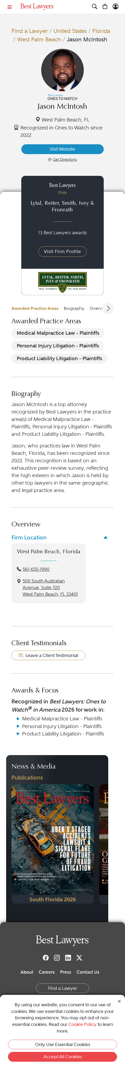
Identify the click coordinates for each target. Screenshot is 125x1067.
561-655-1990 (36, 569)
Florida (101, 31)
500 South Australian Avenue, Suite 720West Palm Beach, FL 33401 (50, 587)
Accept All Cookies (62, 1056)
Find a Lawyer (29, 31)
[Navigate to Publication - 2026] (52, 844)
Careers (47, 972)
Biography (74, 308)
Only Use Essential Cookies (62, 1044)
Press (65, 972)
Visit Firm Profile (62, 251)
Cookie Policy (82, 1024)
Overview (99, 308)
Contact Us (88, 972)
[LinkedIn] (68, 957)
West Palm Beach (39, 39)
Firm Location (29, 537)
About (26, 972)
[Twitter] (79, 957)
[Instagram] (57, 957)
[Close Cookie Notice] (119, 1000)
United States (70, 31)
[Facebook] (46, 957)
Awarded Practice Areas (35, 308)
